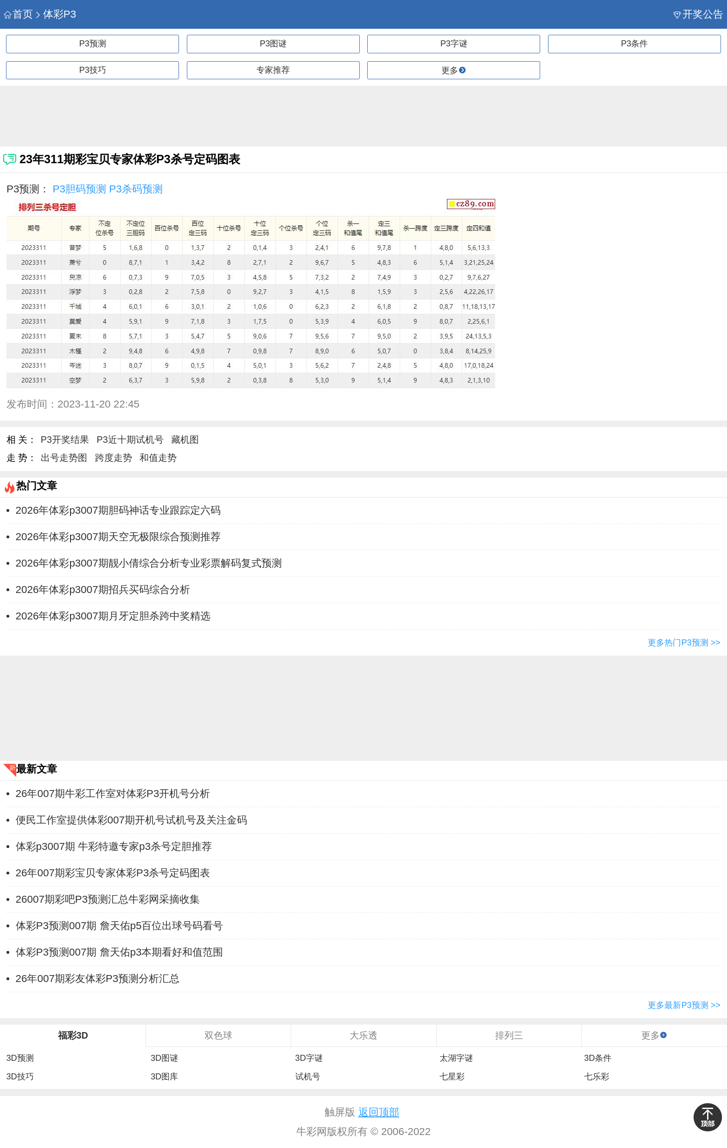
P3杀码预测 (135, 189)
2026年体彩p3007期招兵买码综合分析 (103, 589)
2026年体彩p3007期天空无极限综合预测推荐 (118, 536)
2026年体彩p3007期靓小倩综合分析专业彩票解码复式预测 (149, 563)
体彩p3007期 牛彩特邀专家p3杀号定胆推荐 (114, 846)
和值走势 (158, 458)
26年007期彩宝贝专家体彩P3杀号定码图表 (113, 873)
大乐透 (363, 1035)
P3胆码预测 (79, 189)
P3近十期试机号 (130, 439)
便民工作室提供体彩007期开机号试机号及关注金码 (131, 820)
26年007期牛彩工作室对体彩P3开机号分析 (113, 793)
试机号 (307, 1076)
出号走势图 (64, 458)
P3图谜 (273, 43)
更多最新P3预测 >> (684, 1005)
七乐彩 (596, 1076)
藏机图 (185, 439)
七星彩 (452, 1076)
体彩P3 (55, 14)
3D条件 (598, 1058)
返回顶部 (378, 1112)
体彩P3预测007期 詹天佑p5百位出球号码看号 (119, 925)
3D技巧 (19, 1076)
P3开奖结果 (65, 439)
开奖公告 (698, 14)
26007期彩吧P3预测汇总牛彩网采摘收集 (108, 899)
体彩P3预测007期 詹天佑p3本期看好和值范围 (119, 952)
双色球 (218, 1035)
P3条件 (634, 43)
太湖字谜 (456, 1058)
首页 (18, 14)
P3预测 (92, 43)
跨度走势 (113, 458)
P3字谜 (453, 43)
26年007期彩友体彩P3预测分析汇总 (98, 978)
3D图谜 (164, 1058)
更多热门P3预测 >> (684, 642)
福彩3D (73, 1035)
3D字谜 (309, 1058)
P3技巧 (92, 70)
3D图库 (164, 1076)
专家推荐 (273, 70)
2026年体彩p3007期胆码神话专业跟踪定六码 (118, 510)
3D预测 (19, 1058)
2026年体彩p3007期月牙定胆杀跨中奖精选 (113, 616)
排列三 (509, 1035)
